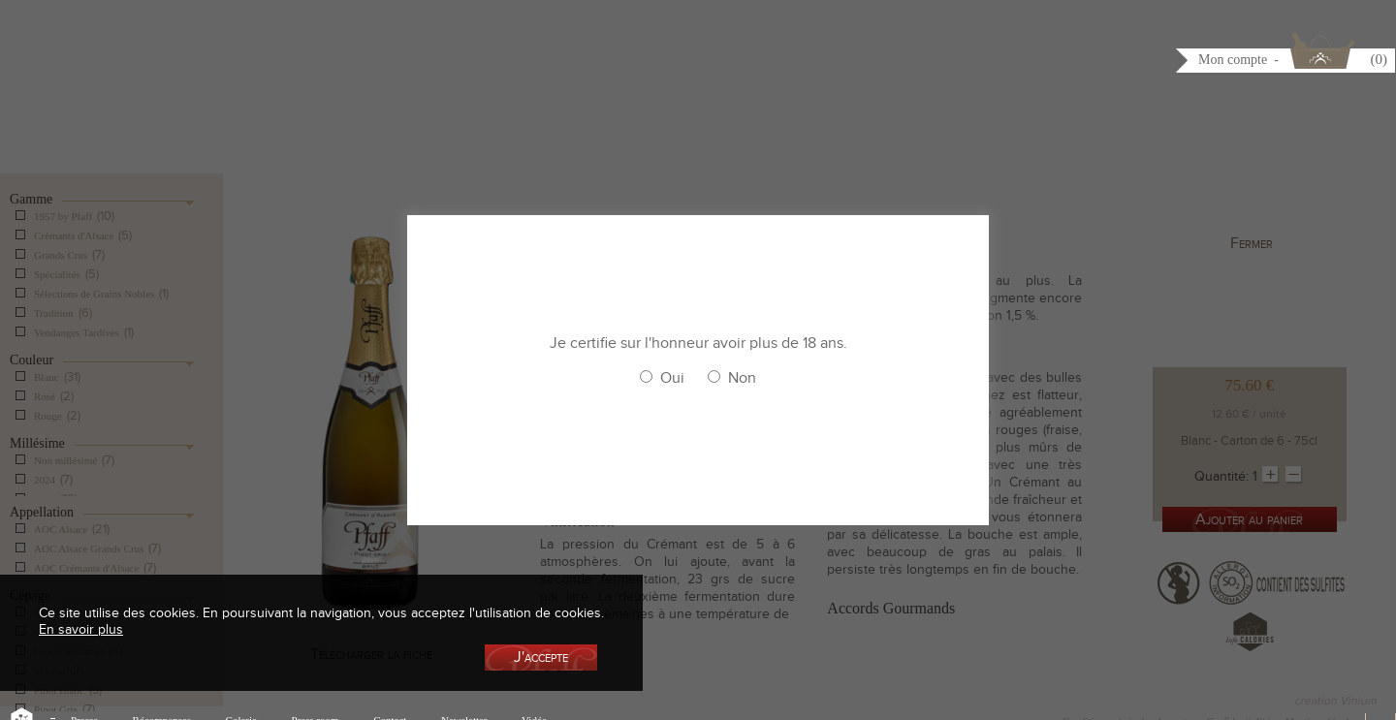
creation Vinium (1335, 700)
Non (742, 378)
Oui (672, 378)
